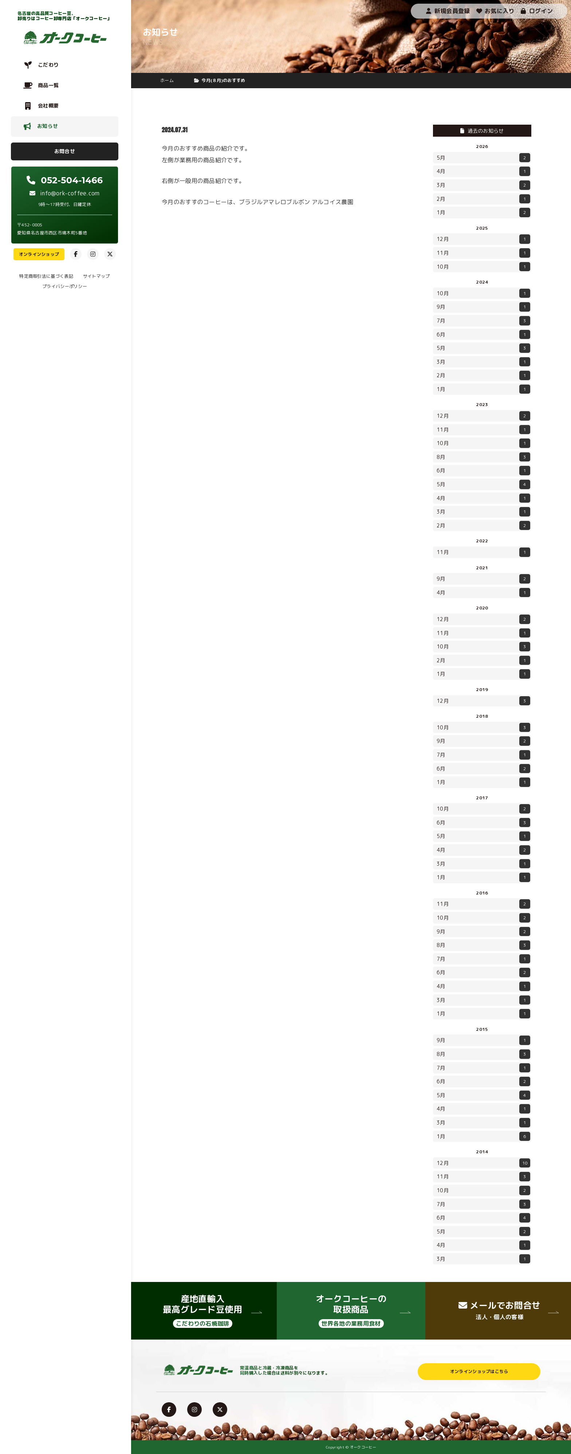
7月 (483, 321)
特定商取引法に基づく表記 (46, 276)
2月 (483, 199)
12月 (483, 239)
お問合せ (64, 151)
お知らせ (47, 125)
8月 (483, 457)
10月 (483, 267)
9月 (483, 307)
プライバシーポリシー (64, 286)
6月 (483, 334)
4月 (483, 171)
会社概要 (48, 105)
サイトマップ (96, 276)
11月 (483, 253)
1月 (483, 212)
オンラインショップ (39, 254)
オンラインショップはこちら (479, 1371)
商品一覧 (48, 85)
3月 (483, 185)
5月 (483, 158)
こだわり (48, 64)
